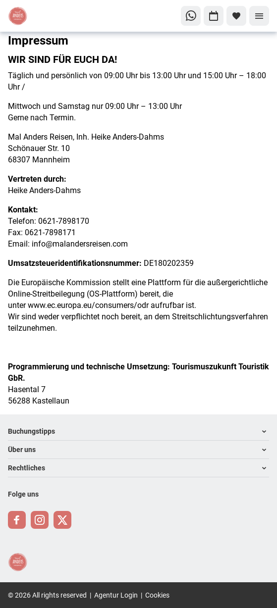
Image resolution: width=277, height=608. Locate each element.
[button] (138, 431)
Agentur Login (116, 595)
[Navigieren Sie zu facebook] (17, 520)
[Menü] (259, 16)
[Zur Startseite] (41, 16)
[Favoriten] (236, 16)
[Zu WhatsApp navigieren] (191, 16)
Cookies (157, 595)
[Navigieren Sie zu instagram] (40, 520)
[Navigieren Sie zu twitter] (62, 520)
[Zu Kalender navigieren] (213, 16)
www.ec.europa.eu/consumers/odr (88, 305)
